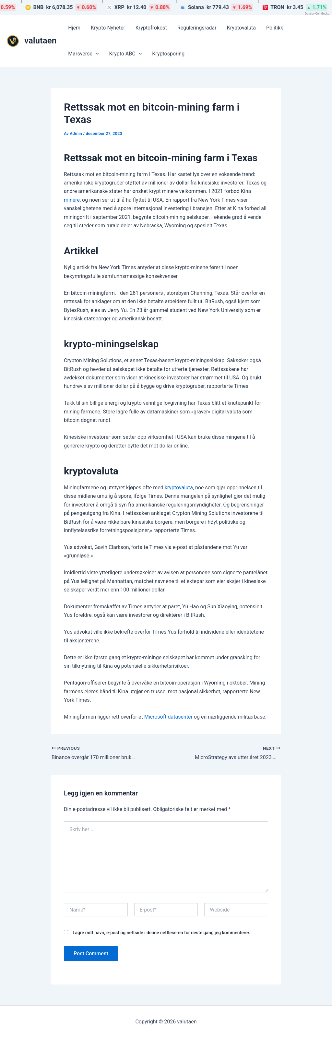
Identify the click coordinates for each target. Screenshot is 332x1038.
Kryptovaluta (241, 28)
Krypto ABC (125, 54)
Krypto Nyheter (108, 28)
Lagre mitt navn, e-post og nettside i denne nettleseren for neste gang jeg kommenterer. (161, 932)
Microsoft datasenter (168, 717)
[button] (95, 54)
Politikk (274, 28)
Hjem (74, 28)
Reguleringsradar (197, 28)
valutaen (40, 40)
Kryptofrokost (151, 28)
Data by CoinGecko (317, 13)
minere (72, 200)
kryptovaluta (178, 487)
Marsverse (83, 54)
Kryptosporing (168, 54)
